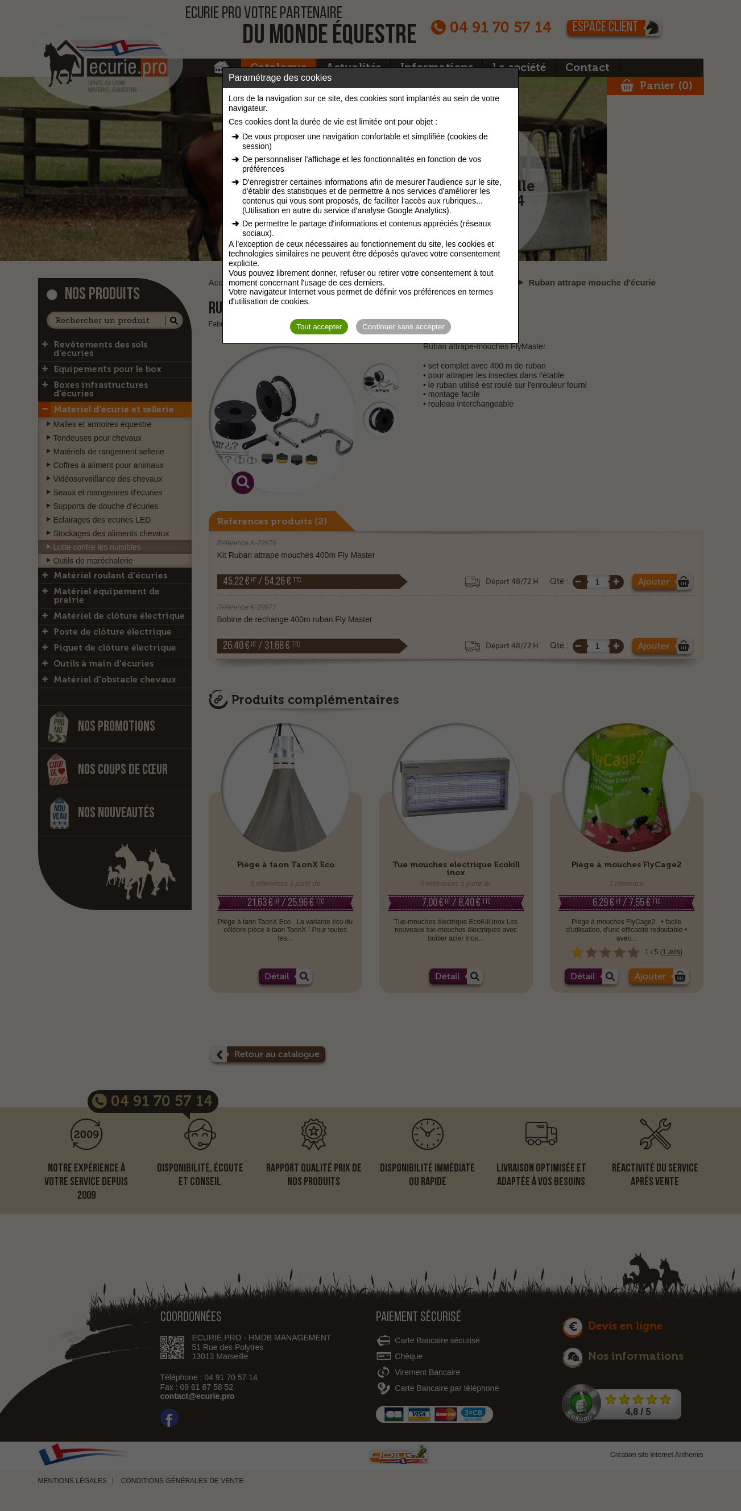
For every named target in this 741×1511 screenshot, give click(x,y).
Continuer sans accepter (403, 326)
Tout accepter (319, 326)
